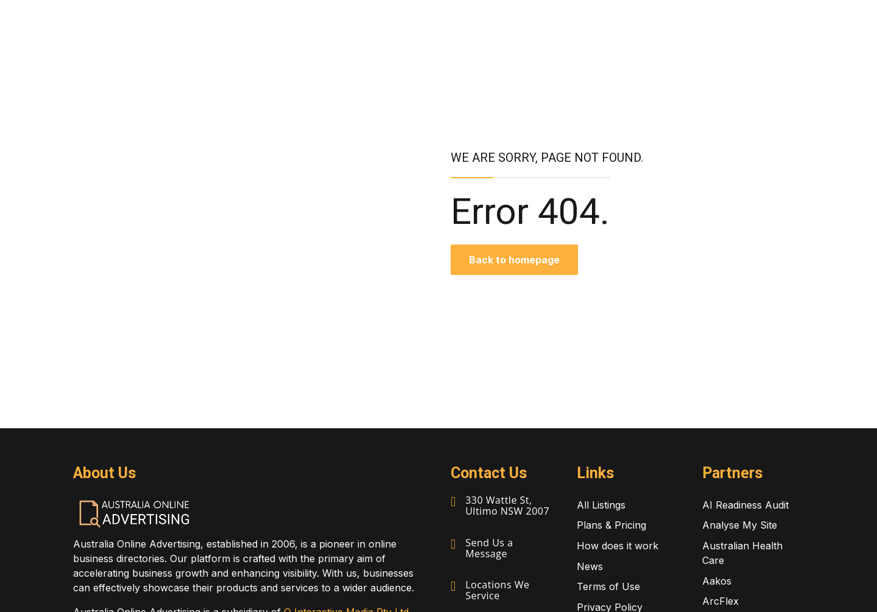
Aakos (716, 581)
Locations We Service (497, 590)
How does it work (617, 546)
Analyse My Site (739, 525)
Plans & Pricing (611, 525)
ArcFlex (720, 601)
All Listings (601, 505)
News (590, 566)
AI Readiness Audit (745, 505)
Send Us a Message (489, 548)
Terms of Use (608, 586)
